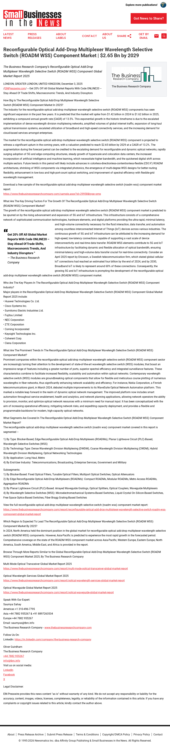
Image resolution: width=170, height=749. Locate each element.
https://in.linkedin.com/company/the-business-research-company (53, 639)
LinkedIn (8, 670)
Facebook (9, 674)
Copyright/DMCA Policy (116, 734)
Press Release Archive (30, 734)
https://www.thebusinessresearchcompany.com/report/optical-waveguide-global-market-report (58, 592)
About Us (107, 36)
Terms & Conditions (87, 734)
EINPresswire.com (15, 88)
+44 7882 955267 (13, 656)
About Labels (61, 36)
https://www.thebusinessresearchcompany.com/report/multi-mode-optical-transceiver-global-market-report (65, 568)
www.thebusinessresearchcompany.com (68, 627)
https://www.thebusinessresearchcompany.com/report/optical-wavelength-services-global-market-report (64, 580)
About (10, 734)
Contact (89, 36)
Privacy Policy (141, 734)
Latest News (8, 36)
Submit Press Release (59, 734)
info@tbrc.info (11, 660)
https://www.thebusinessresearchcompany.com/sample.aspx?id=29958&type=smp (52, 193)
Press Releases (34, 36)
